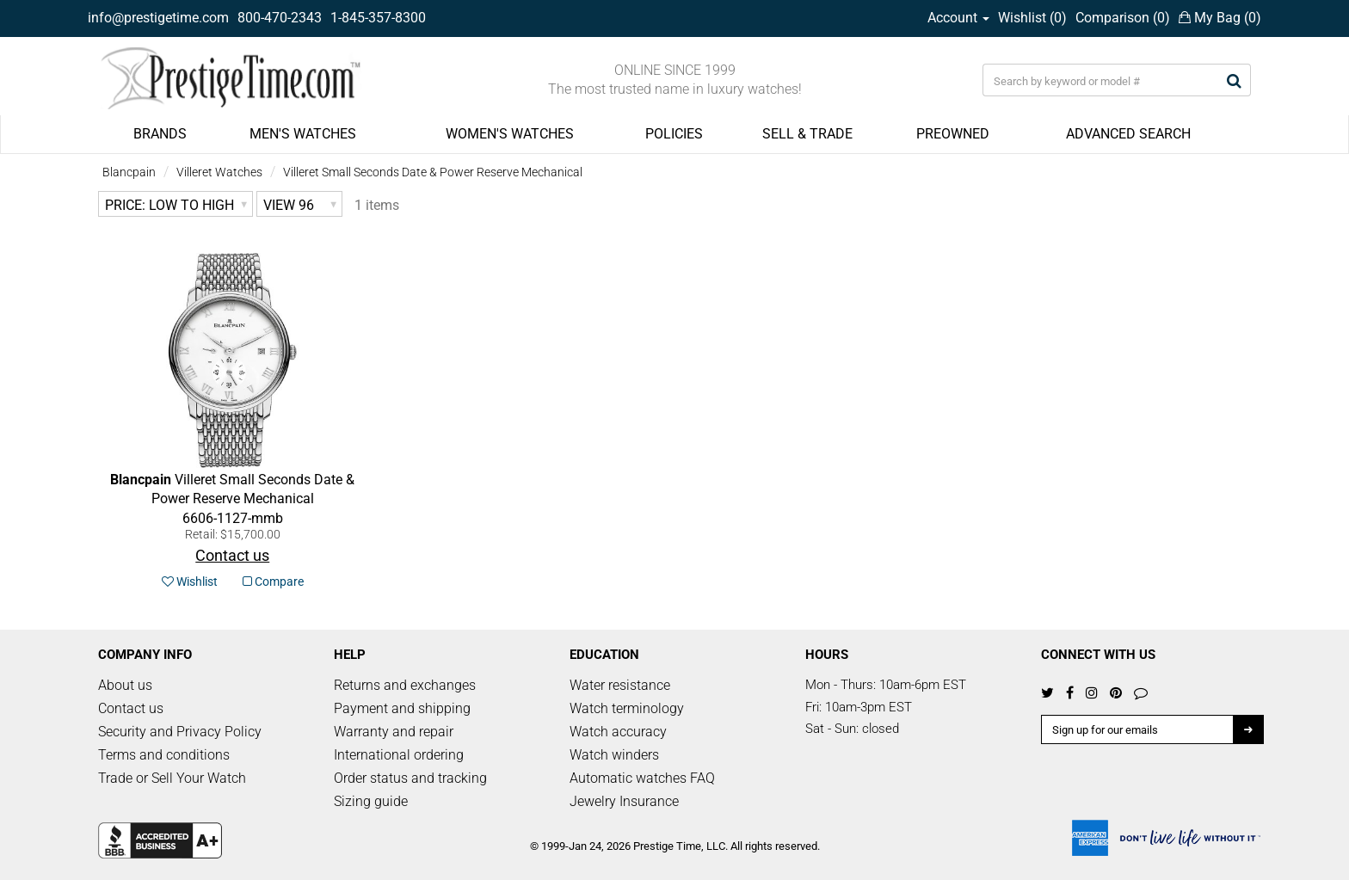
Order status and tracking (410, 778)
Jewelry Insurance (624, 801)
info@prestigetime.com (158, 17)
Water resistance (620, 685)
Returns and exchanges (405, 685)
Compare (273, 581)
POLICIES (674, 134)
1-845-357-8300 (378, 17)
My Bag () (1220, 17)
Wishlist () (1032, 17)
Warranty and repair (393, 731)
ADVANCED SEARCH (1128, 134)
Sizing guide (371, 801)
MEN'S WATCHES (302, 134)
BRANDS (160, 134)
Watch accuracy (618, 731)
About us (125, 685)
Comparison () (1122, 17)
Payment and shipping (402, 708)
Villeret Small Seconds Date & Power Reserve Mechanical (432, 172)
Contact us (130, 708)
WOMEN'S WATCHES (510, 134)
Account (958, 17)
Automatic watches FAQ (642, 778)
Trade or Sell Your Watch (172, 778)
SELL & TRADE (807, 134)
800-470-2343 (279, 17)
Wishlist (190, 581)
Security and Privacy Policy (180, 731)
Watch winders (614, 755)
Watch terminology (627, 708)
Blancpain (129, 172)
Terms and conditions (164, 755)
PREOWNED (952, 134)
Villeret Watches (219, 172)
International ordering (399, 755)
